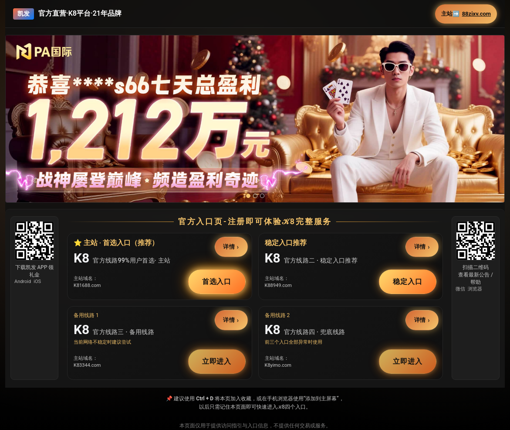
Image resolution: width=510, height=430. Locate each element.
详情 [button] (229, 246)
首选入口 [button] (217, 281)
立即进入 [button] (217, 361)
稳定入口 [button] (407, 281)
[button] (255, 130)
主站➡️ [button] (466, 13)
